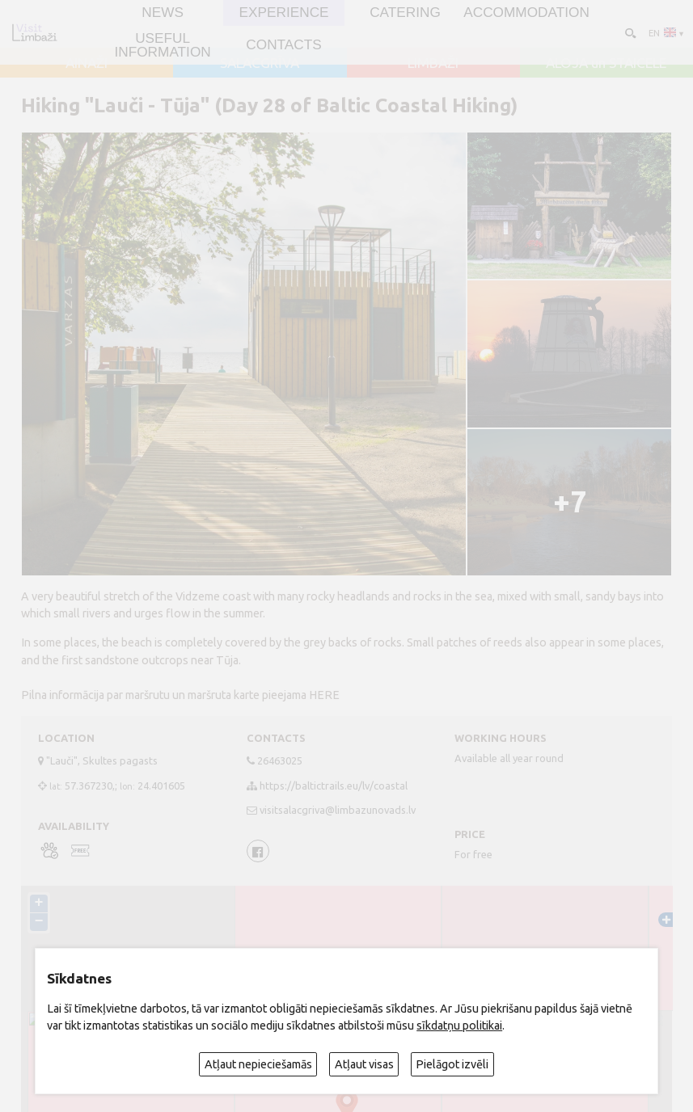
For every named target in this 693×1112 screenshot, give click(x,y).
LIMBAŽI (433, 63)
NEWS (163, 12)
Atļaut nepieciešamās (258, 1064)
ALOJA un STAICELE (606, 63)
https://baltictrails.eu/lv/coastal (334, 785)
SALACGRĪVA (259, 63)
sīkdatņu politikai (459, 1025)
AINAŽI (86, 63)
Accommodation (526, 12)
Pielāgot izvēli (452, 1064)
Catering (405, 12)
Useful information (162, 45)
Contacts (283, 45)
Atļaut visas (364, 1064)
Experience (284, 12)
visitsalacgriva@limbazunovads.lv (338, 809)
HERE (324, 695)
